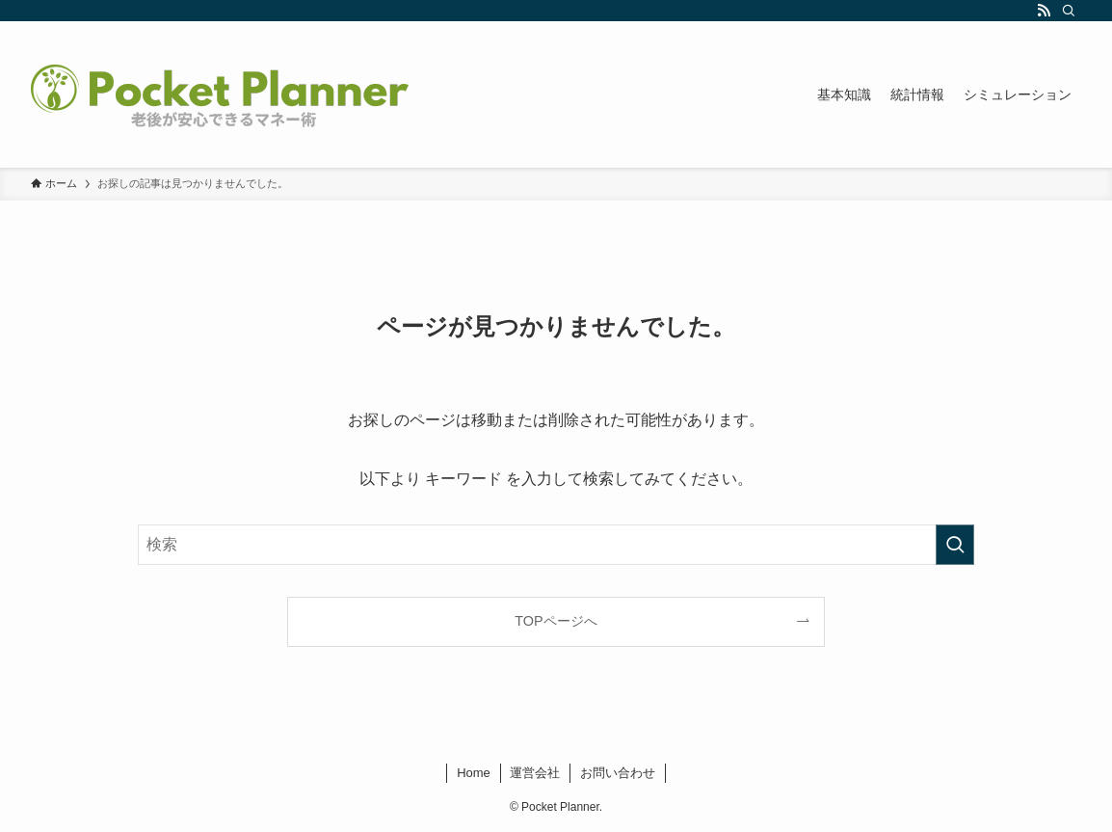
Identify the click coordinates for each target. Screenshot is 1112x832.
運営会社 (535, 772)
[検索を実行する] (955, 544)
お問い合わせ (617, 772)
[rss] (1043, 10)
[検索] (1068, 10)
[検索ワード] (556, 544)
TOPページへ (555, 621)
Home (473, 772)
